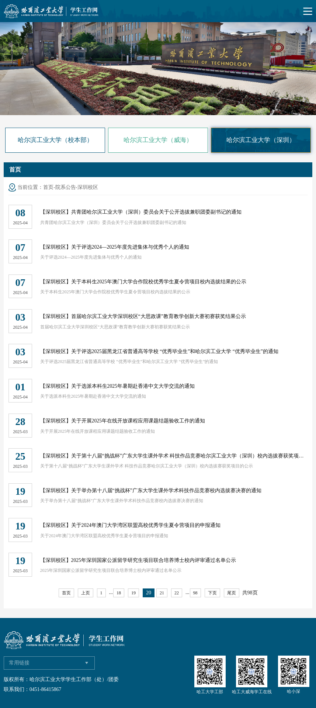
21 (162, 592)
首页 (48, 187)
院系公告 (65, 187)
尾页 (231, 592)
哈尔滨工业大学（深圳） (260, 140)
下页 (212, 592)
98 (195, 592)
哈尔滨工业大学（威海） (158, 140)
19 (133, 592)
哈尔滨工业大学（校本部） (55, 140)
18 (119, 592)
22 (176, 592)
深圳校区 (87, 187)
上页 (85, 592)
